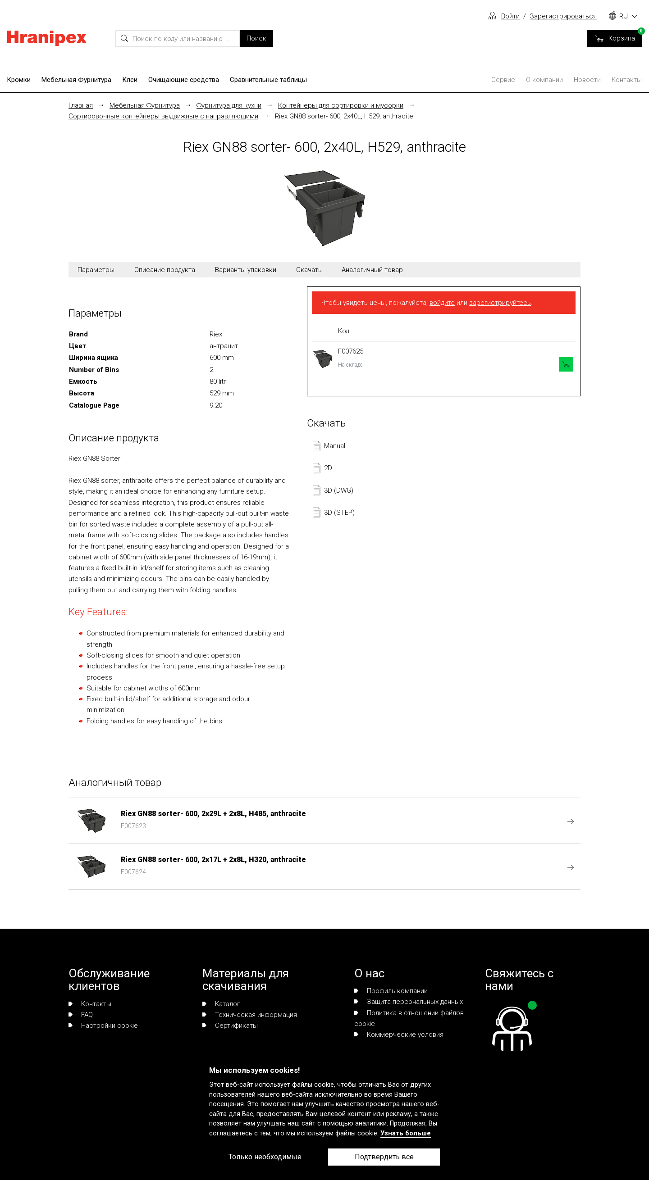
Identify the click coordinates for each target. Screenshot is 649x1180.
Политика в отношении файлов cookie (409, 1018)
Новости (587, 80)
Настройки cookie (103, 1025)
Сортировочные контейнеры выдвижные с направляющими (163, 116)
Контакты (627, 80)
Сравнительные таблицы (268, 80)
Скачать (309, 270)
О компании (544, 80)
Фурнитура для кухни (229, 105)
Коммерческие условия (398, 1034)
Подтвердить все (384, 1157)
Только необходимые (265, 1157)
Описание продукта (164, 270)
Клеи (129, 80)
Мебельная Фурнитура (76, 80)
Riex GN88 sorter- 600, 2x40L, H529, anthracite (344, 116)
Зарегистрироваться (563, 16)
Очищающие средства (183, 80)
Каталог (221, 1004)
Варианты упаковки (245, 270)
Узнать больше (405, 1133)
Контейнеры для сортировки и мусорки (340, 105)
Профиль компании (391, 991)
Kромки (19, 80)
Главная (81, 105)
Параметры (96, 270)
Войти (510, 16)
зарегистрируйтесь (500, 303)
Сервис (503, 80)
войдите (442, 303)
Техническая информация (249, 1015)
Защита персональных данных (408, 1002)
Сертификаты (230, 1025)
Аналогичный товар (372, 270)
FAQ (81, 1015)
